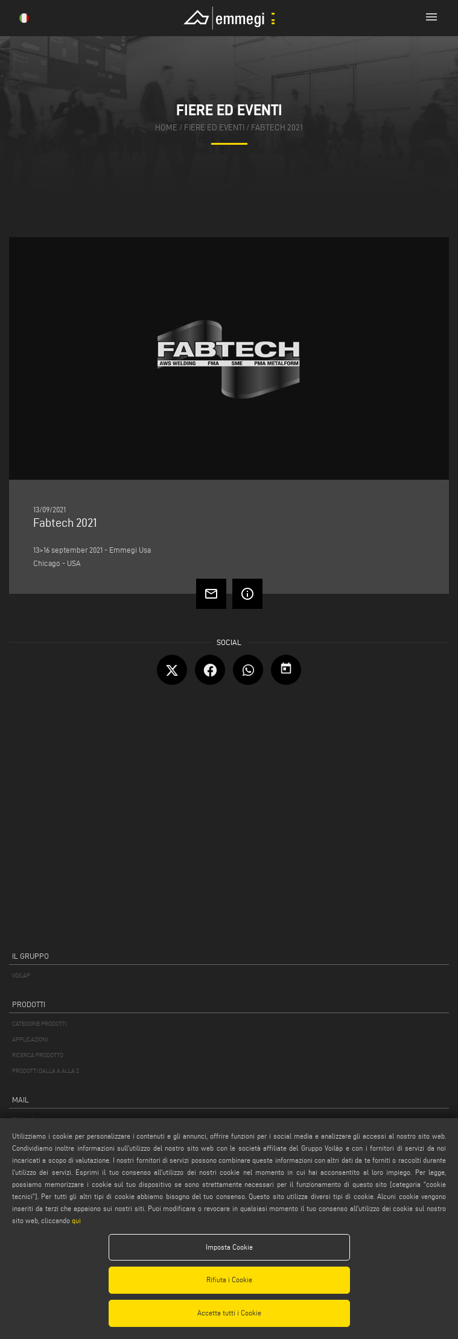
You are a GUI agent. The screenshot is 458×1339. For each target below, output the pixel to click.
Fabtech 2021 (277, 127)
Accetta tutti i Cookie (229, 1313)
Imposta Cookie (229, 1247)
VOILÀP (21, 975)
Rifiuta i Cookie (229, 1279)
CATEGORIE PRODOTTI (39, 1023)
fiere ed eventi (214, 127)
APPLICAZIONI (30, 1039)
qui (76, 1220)
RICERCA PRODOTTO (37, 1055)
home (166, 127)
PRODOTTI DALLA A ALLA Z (45, 1070)
